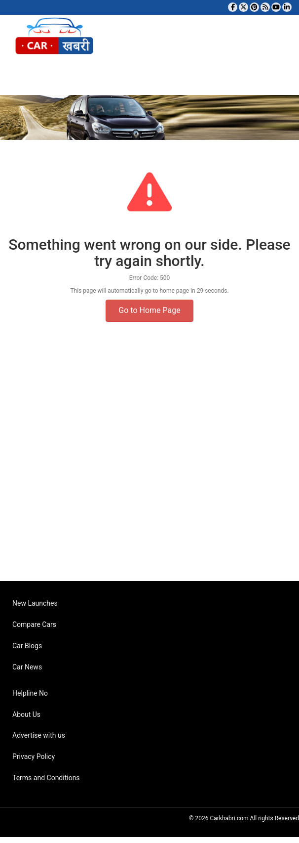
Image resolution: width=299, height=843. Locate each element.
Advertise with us (38, 735)
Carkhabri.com (229, 818)
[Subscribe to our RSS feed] (265, 7)
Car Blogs (27, 646)
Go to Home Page (149, 310)
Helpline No (30, 693)
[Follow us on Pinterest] (254, 7)
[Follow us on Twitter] (243, 7)
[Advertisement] (145, 466)
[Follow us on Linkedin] (287, 7)
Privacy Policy (33, 756)
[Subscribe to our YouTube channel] (276, 7)
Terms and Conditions (46, 778)
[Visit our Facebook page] (232, 7)
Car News (27, 667)
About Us (26, 714)
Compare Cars (34, 624)
